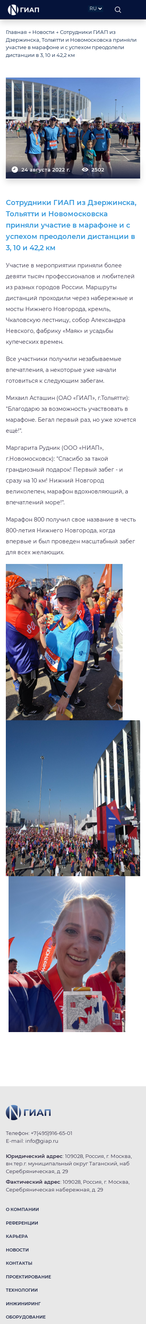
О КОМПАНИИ (22, 1209)
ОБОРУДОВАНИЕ (26, 1317)
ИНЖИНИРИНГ (23, 1303)
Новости (43, 32)
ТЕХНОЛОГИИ (22, 1290)
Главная (16, 32)
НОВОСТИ (17, 1250)
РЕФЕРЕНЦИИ (22, 1223)
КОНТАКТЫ (19, 1263)
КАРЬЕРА (17, 1236)
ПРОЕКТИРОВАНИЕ (28, 1277)
